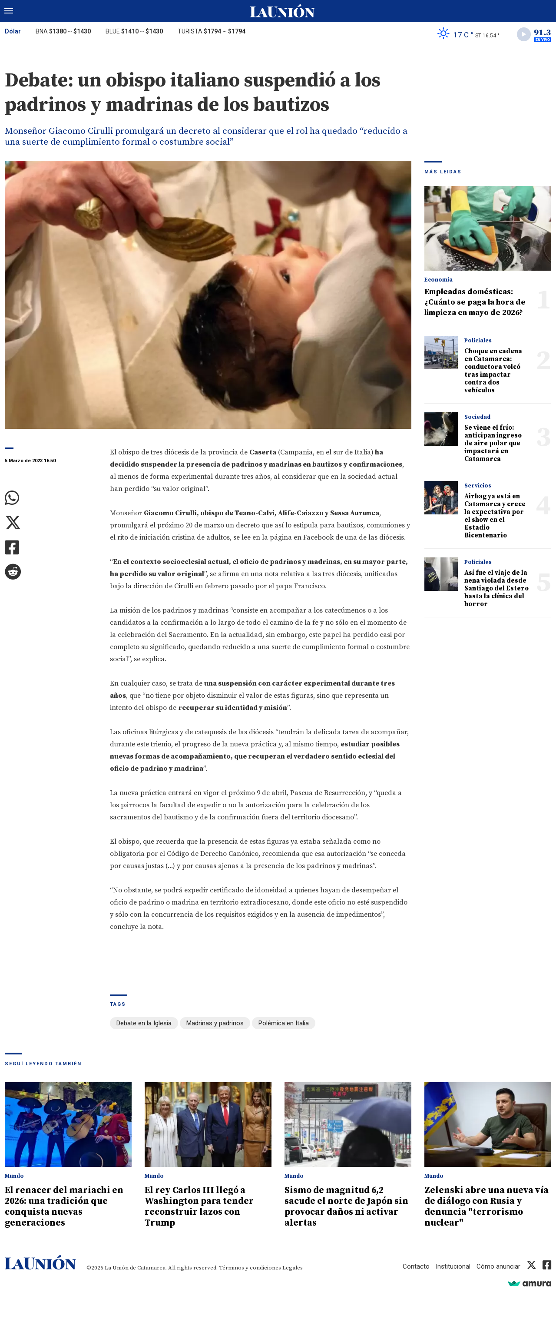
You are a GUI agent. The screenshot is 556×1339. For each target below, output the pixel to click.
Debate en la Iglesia (144, 1023)
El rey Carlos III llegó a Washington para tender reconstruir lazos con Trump (200, 1206)
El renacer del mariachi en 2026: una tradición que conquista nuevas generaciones (65, 1206)
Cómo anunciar (498, 1265)
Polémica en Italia (283, 1023)
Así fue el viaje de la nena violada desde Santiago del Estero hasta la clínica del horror (496, 588)
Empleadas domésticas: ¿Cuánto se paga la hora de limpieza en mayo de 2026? (475, 302)
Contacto (416, 1265)
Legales (292, 1266)
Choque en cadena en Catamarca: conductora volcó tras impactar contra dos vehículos (493, 370)
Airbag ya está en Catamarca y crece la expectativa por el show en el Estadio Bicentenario (495, 516)
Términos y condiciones (250, 1266)
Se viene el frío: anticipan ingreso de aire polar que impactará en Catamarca (493, 443)
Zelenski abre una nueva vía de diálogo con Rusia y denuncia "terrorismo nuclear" (487, 1206)
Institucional (453, 1265)
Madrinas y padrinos (215, 1023)
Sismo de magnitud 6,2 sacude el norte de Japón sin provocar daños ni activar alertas (348, 1206)
